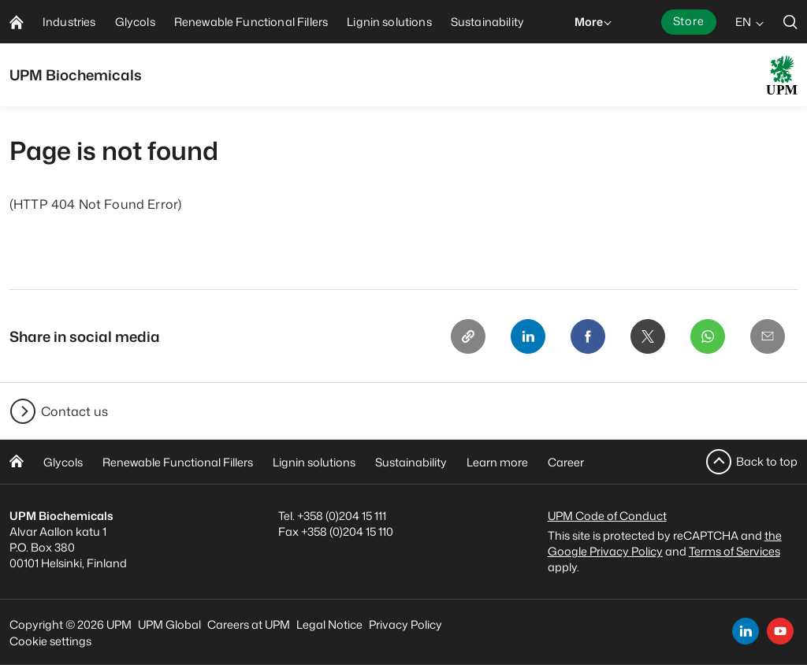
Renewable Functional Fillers (177, 462)
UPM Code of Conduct (607, 515)
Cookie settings (50, 641)
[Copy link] (468, 336)
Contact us (74, 411)
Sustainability (411, 462)
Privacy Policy (405, 624)
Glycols (63, 462)
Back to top (767, 461)
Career (566, 462)
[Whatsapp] (707, 336)
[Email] (767, 336)
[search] (790, 21)
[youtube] (780, 631)
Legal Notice (329, 624)
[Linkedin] (528, 336)
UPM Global (169, 624)
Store (689, 21)
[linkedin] (745, 631)
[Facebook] (588, 336)
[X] (647, 336)
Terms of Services (734, 551)
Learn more (497, 462)
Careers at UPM (248, 624)
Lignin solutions (314, 462)
